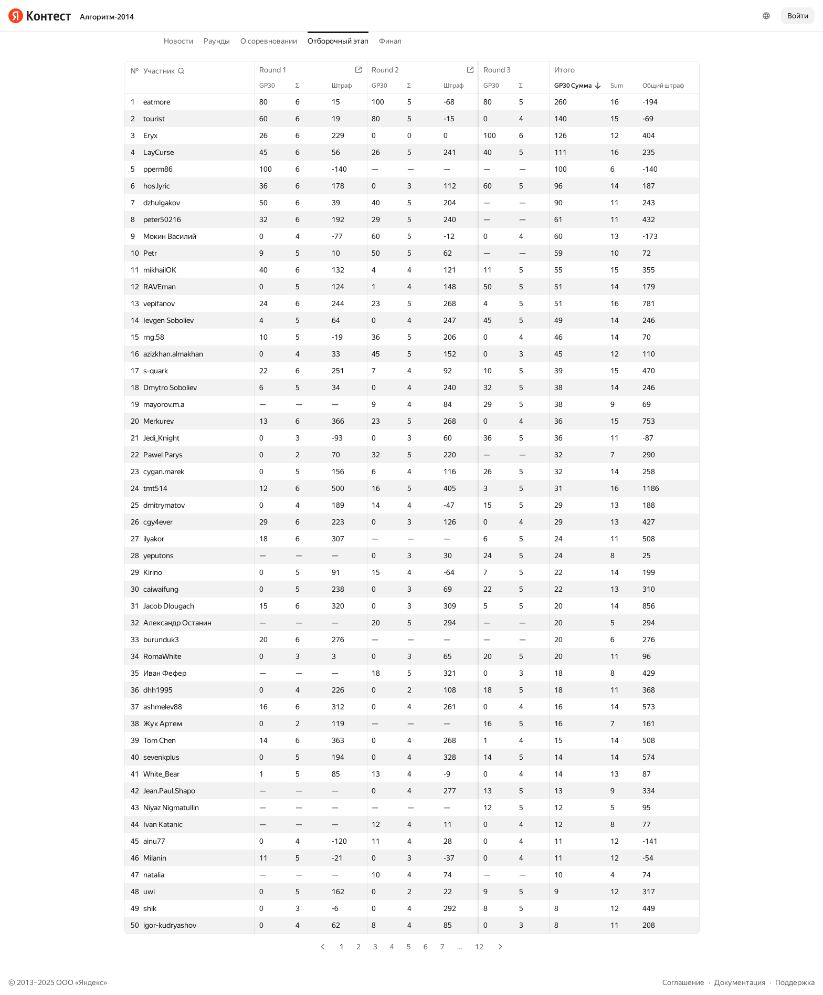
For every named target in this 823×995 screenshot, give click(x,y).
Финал (390, 41)
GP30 (273, 85)
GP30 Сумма (577, 85)
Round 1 (279, 70)
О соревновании (268, 41)
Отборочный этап (338, 41)
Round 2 (376, 70)
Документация (739, 982)
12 (479, 946)
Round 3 (474, 70)
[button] (164, 71)
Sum (621, 85)
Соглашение (683, 982)
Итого (568, 70)
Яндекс (91, 982)
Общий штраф (668, 85)
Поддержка (795, 982)
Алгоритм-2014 (107, 17)
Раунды (217, 41)
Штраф (333, 85)
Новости (178, 41)
